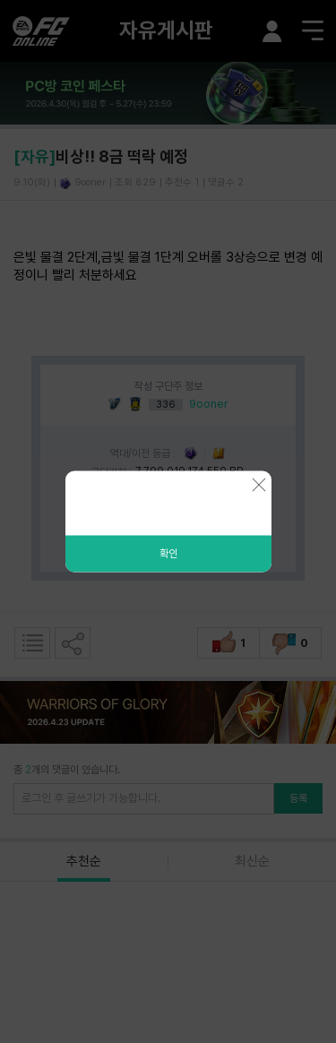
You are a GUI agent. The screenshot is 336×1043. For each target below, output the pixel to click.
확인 (168, 553)
